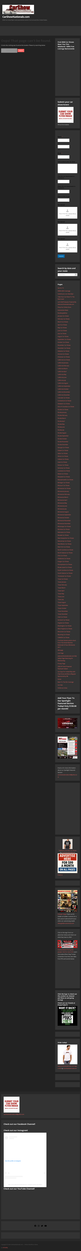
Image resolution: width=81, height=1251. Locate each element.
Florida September (63, 436)
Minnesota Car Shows (64, 488)
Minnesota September (64, 515)
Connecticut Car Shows (64, 401)
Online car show (62, 688)
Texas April (61, 591)
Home (59, 679)
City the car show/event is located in (66, 177)
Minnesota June (62, 506)
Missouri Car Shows (63, 485)
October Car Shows (63, 342)
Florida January (62, 412)
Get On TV (61, 288)
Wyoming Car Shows (64, 634)
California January (63, 363)
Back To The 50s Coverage (66, 682)
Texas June (61, 596)
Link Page (61, 653)
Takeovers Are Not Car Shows (67, 850)
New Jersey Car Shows (64, 541)
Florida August (62, 433)
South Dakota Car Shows (65, 573)
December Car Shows (64, 348)
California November (64, 392)
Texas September (63, 605)
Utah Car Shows (62, 617)
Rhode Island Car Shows (65, 567)
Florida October (62, 439)
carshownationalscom (21, 1184)
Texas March (61, 588)
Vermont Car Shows (63, 620)
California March (63, 368)
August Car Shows (63, 336)
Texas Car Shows (63, 579)
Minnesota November (64, 520)
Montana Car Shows (64, 529)
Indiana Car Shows (63, 459)
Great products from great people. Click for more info (67, 950)
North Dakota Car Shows (65, 553)
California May (62, 374)
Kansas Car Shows (63, 465)
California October (63, 389)
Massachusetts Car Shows (65, 480)
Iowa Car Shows (62, 462)
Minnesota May (62, 503)
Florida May (61, 424)
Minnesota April (62, 500)
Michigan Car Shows (64, 482)
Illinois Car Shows (63, 456)
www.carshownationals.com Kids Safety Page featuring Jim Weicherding (67, 658)
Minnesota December (64, 523)
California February (63, 366)
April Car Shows (62, 325)
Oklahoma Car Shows (64, 558)
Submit (61, 256)
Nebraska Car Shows (64, 532)
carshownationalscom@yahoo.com (14, 1114)
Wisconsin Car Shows (64, 631)
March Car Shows (63, 322)
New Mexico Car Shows (64, 544)
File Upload (61, 205)
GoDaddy (5, 1247)
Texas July (61, 599)
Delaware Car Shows (64, 404)
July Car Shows (62, 333)
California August (63, 383)
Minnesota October (63, 518)
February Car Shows (64, 319)
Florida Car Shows (63, 409)
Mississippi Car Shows (64, 526)
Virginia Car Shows (63, 623)
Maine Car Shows (63, 474)
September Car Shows (64, 339)
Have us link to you (64, 196)
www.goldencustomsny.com (66, 923)
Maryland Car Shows (64, 477)
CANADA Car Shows (63, 637)
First (59, 143)
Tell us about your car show (66, 162)
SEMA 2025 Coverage (64, 291)
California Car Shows (64, 360)
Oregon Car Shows (63, 561)
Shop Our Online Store (64, 307)
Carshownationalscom (68, 852)
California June (62, 377)
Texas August (62, 602)
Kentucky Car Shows (64, 468)
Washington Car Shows (65, 626)
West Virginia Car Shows (65, 629)
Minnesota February (64, 494)
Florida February (62, 415)
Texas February (62, 585)
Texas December (63, 614)
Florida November (63, 441)
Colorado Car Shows (64, 398)
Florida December (63, 444)
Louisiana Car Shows (64, 471)
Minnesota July (62, 509)
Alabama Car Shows (63, 351)
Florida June (61, 427)
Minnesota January (63, 491)
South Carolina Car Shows (65, 570)
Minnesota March (63, 497)
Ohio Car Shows (62, 555)
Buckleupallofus (62, 313)
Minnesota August (63, 512)
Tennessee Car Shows (64, 576)
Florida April (61, 421)
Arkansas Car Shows (64, 357)
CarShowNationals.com (16, 16)
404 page (60, 650)
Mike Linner (11, 1184)
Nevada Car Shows (63, 535)
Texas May (61, 594)
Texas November (63, 611)
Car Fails (60, 685)
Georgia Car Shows (63, 447)
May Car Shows (62, 328)
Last (59, 149)
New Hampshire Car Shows (66, 538)
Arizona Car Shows (63, 354)
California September (64, 386)
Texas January (62, 582)
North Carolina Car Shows (65, 550)
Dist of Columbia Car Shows (66, 406)
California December (64, 395)
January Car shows (63, 316)
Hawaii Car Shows (63, 450)
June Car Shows (62, 330)
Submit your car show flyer (65, 294)
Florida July (61, 430)
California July (62, 380)
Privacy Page (61, 663)
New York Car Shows (64, 547)
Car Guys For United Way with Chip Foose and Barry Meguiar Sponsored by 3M (67, 674)
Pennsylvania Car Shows (65, 564)
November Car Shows (64, 345)
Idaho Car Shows (63, 453)
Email (60, 153)
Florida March (62, 418)
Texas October (62, 608)
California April (62, 371)
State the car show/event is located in (66, 187)
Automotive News (63, 310)
